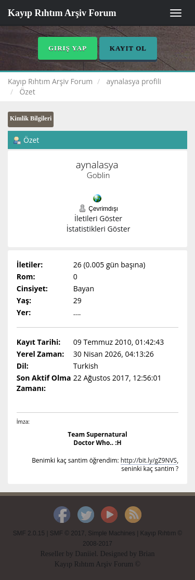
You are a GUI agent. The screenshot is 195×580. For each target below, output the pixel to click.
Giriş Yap (67, 48)
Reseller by (57, 554)
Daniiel (85, 554)
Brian (146, 554)
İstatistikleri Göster (99, 229)
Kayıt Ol (128, 48)
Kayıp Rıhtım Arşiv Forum (62, 13)
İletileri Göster (98, 218)
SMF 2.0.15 (29, 533)
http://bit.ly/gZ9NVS (149, 460)
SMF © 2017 (67, 533)
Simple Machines (111, 533)
